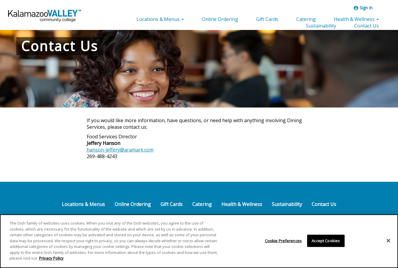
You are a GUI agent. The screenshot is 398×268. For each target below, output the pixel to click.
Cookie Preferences (283, 241)
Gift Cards (267, 19)
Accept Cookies (326, 241)
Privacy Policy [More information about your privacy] (51, 259)
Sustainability (321, 25)
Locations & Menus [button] (160, 19)
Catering (306, 19)
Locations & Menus (83, 204)
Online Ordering (220, 19)
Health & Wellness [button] (356, 19)
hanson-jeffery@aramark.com (120, 149)
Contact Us (366, 25)
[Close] (388, 241)
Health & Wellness (241, 204)
